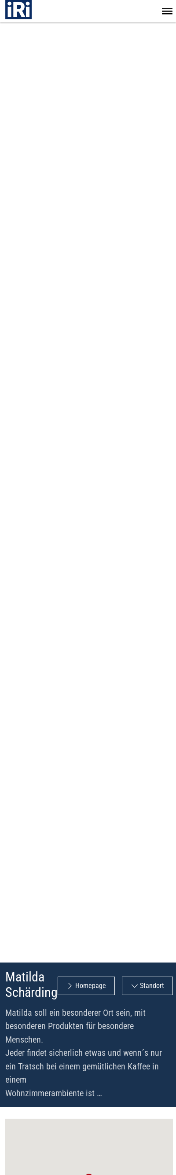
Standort (152, 985)
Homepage (90, 985)
